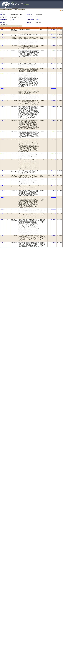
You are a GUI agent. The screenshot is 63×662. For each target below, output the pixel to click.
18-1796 (2, 197)
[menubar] (11, 26)
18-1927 (2, 88)
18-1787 (2, 185)
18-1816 (2, 37)
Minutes (38, 19)
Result (49, 27)
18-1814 (2, 32)
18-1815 (2, 34)
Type (12, 27)
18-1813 (2, 29)
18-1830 (2, 213)
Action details (53, 29)
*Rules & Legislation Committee (16, 14)
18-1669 (2, 178)
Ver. (5, 27)
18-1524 (2, 106)
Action (41, 27)
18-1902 (2, 235)
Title (19, 27)
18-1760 (2, 209)
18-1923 (2, 138)
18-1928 (2, 94)
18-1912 (2, 50)
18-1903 (2, 242)
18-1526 (2, 131)
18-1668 (2, 190)
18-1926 (2, 73)
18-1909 (2, 100)
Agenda (13, 19)
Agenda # (8, 27)
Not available (12, 20)
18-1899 (2, 219)
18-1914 (2, 63)
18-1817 (2, 170)
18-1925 (2, 159)
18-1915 (2, 68)
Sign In (61, 0)
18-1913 (2, 57)
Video (13, 22)
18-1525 (2, 120)
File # (1, 27)
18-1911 (2, 45)
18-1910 (2, 39)
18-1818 (2, 175)
